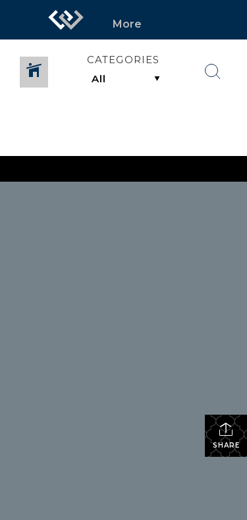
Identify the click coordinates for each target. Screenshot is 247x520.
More (127, 24)
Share (226, 435)
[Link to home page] (66, 19)
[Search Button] (213, 72)
